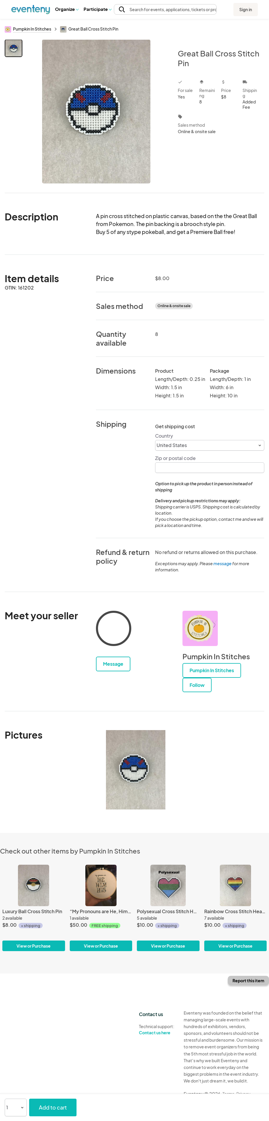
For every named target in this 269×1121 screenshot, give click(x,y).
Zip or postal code (175, 458)
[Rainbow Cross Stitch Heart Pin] (235, 908)
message (222, 563)
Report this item (248, 980)
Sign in (245, 9)
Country (164, 436)
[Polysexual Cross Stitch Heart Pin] (168, 908)
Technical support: (157, 1029)
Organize (66, 9)
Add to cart (53, 1107)
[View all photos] (96, 111)
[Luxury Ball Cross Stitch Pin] (33, 908)
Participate (97, 9)
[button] (66, 9)
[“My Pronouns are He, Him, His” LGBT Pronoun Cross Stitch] (101, 908)
